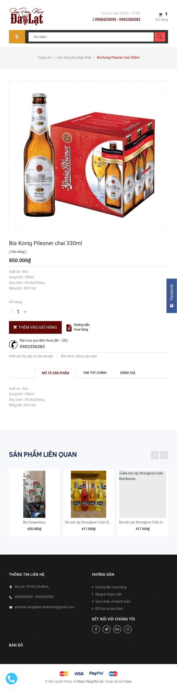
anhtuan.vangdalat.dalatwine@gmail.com (44, 607)
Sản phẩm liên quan (43, 454)
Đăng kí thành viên (108, 594)
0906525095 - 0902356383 (116, 19)
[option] (34, 505)
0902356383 (32, 346)
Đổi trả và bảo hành (109, 608)
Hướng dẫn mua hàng (110, 587)
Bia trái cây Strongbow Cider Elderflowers (94, 522)
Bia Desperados (34, 522)
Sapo (128, 681)
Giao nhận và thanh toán (112, 601)
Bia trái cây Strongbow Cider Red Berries (148, 522)
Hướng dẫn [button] (103, 574)
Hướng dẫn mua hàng (82, 327)
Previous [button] (155, 455)
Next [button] (164, 455)
